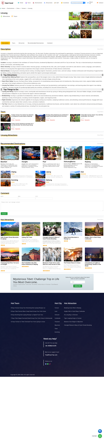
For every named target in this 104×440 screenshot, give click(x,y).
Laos (56, 311)
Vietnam (57, 314)
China (18, 8)
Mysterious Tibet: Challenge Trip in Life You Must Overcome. (36, 280)
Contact (100, 3)
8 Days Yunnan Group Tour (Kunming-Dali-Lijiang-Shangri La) (28, 308)
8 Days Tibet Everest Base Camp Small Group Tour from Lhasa (28, 311)
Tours (27, 2)
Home (21, 2)
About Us (90, 2)
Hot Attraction (70, 303)
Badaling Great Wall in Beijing (72, 308)
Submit (4, 213)
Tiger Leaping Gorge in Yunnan (72, 318)
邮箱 (19, 196)
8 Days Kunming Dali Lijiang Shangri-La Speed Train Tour (27, 314)
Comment (50, 43)
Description (5, 43)
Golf (56, 2)
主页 (36, 196)
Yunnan (24, 8)
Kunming (57, 332)
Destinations (37, 2)
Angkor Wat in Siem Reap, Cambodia (74, 311)
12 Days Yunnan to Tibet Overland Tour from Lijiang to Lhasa (28, 321)
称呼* (2, 196)
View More (100, 111)
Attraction (21, 43)
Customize (64, 2)
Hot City (58, 303)
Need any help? (50, 339)
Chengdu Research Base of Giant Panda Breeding (78, 325)
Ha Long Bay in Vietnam (71, 314)
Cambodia (57, 318)
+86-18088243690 (50, 346)
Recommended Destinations (36, 43)
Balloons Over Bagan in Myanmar (73, 321)
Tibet (56, 328)
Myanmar (57, 325)
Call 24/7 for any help (51, 343)
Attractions (48, 2)
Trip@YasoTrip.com (51, 355)
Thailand (57, 321)
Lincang (30, 8)
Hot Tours (15, 303)
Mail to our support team (52, 352)
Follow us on (48, 361)
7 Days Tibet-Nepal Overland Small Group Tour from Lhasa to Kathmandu (31, 318)
